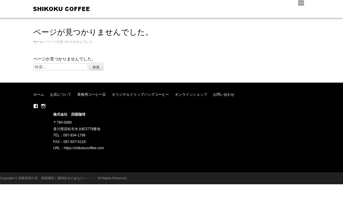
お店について (60, 94)
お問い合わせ (223, 94)
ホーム (38, 41)
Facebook (35, 106)
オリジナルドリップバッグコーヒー (140, 94)
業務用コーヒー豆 (91, 94)
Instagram (43, 106)
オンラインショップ (191, 94)
